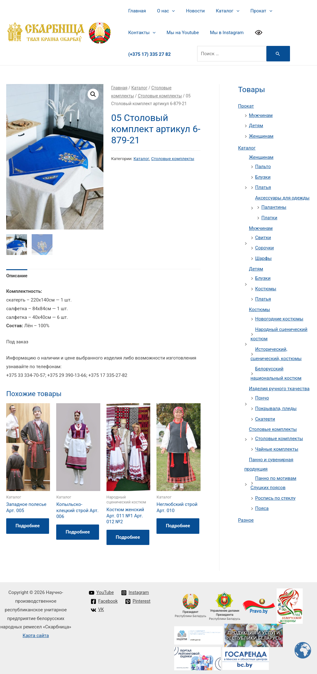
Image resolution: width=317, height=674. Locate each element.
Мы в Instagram (185, 32)
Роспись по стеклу (275, 495)
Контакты (287, 11)
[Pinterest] (139, 599)
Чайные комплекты (276, 446)
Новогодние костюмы (279, 316)
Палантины (274, 205)
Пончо (262, 395)
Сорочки (264, 245)
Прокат (253, 11)
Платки (269, 215)
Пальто (263, 164)
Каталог (221, 11)
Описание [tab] (16, 273)
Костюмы (265, 286)
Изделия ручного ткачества (279, 386)
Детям (256, 123)
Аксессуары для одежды (282, 195)
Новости (191, 11)
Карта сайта (36, 633)
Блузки (263, 174)
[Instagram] (136, 590)
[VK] (97, 607)
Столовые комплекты (160, 93)
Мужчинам (261, 113)
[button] (93, 91)
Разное (246, 517)
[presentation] (169, 11)
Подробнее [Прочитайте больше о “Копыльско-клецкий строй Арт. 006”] (78, 529)
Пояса (262, 506)
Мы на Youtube (143, 32)
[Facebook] (104, 599)
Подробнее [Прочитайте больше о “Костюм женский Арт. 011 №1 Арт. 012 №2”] (128, 535)
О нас (163, 11)
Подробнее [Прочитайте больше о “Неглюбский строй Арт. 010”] (178, 523)
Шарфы (263, 256)
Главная (136, 11)
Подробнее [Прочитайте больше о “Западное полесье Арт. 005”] (28, 523)
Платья (263, 185)
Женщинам (261, 133)
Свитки (263, 235)
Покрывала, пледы (276, 406)
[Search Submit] (251, 51)
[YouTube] (101, 590)
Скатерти (265, 416)
